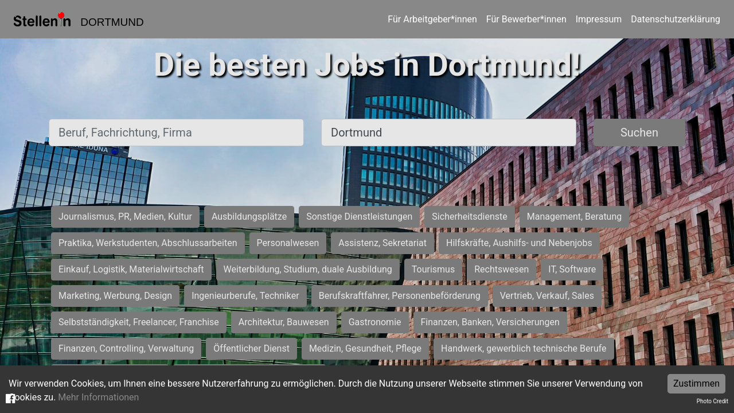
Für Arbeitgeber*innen (432, 19)
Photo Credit (712, 401)
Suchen (639, 132)
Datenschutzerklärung (675, 19)
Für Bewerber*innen (526, 19)
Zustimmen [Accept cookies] (696, 383)
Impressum (599, 19)
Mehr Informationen (98, 397)
